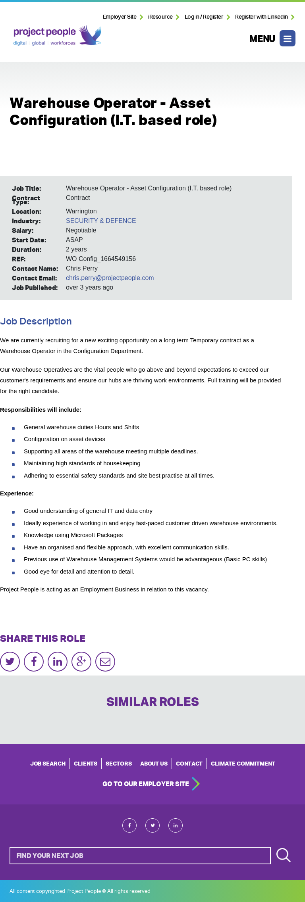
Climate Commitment (243, 763)
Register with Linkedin (261, 16)
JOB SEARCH (48, 763)
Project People (57, 35)
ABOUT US (154, 763)
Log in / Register (204, 16)
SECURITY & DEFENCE (101, 220)
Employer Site (120, 16)
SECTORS (119, 763)
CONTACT (189, 763)
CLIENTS (85, 763)
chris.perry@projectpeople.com (110, 277)
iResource (160, 16)
